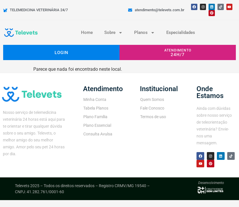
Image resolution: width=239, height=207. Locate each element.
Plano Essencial (97, 125)
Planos (144, 33)
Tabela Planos (95, 108)
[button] (177, 52)
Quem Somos (152, 99)
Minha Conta (94, 99)
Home (87, 32)
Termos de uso (153, 116)
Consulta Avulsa (97, 134)
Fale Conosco (152, 108)
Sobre (113, 33)
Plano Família (95, 116)
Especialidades (180, 32)
